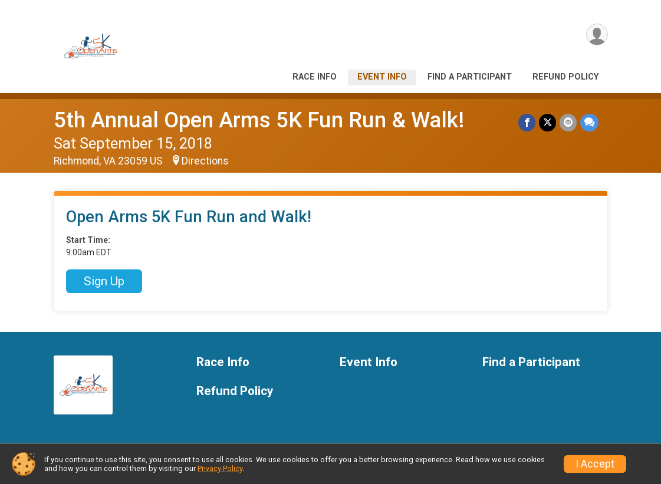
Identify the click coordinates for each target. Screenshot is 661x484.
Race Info (314, 77)
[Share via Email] (568, 122)
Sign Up (104, 281)
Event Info (382, 77)
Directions (205, 161)
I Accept (595, 464)
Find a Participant (469, 77)
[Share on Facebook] (526, 122)
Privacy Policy (220, 468)
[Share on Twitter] (547, 122)
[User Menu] (597, 34)
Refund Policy (565, 77)
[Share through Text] (589, 122)
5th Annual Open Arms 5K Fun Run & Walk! (259, 120)
